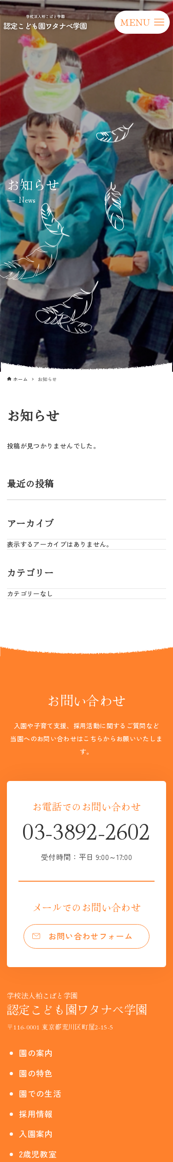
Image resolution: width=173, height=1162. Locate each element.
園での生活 (40, 1093)
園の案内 (36, 1053)
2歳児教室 (38, 1154)
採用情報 (36, 1114)
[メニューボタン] (142, 22)
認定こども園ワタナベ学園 (77, 1003)
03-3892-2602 (86, 838)
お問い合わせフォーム (90, 936)
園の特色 (36, 1073)
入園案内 (36, 1133)
